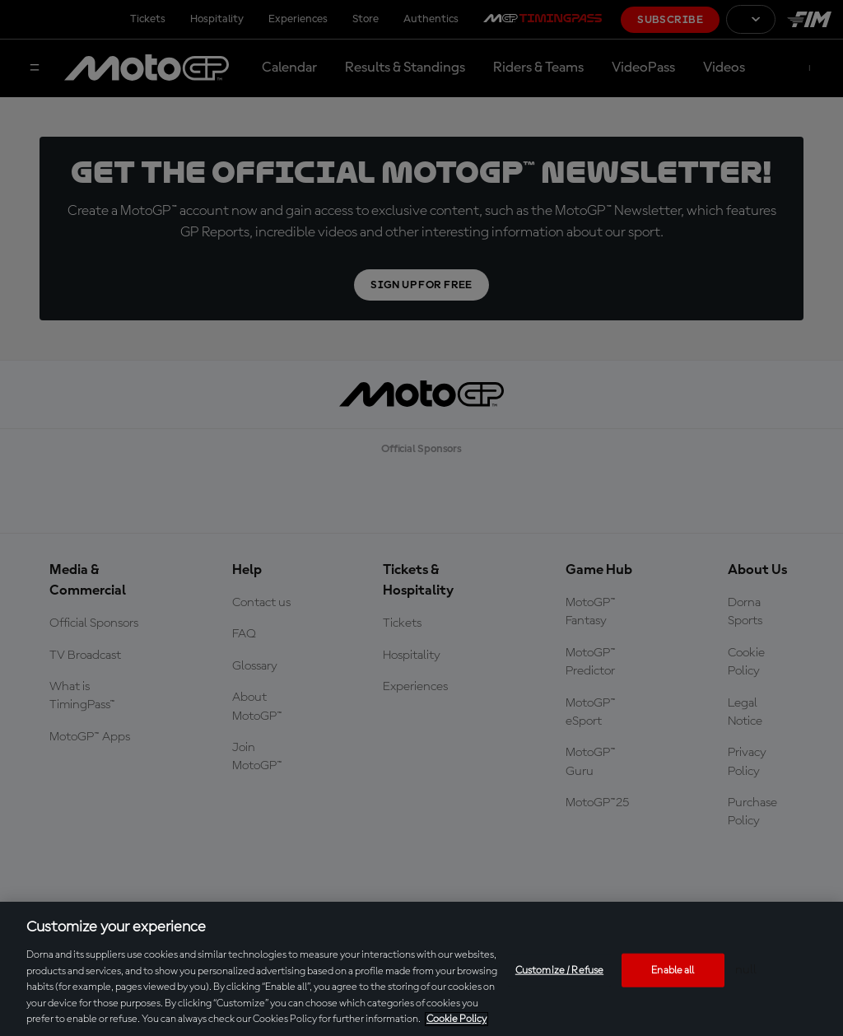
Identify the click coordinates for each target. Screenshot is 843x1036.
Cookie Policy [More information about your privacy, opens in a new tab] (456, 1019)
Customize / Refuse (559, 969)
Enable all (672, 969)
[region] (421, 969)
